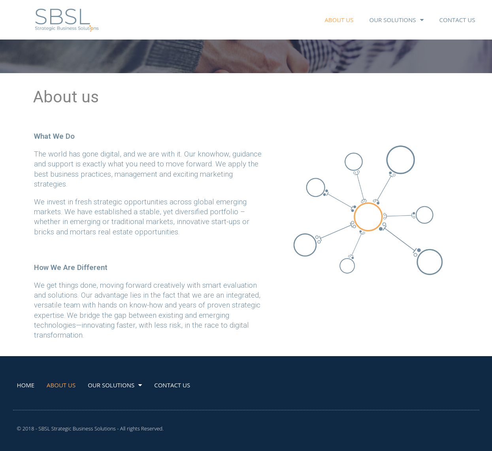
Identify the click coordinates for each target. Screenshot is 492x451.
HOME (26, 385)
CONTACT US (457, 20)
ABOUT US (338, 20)
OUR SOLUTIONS (396, 20)
